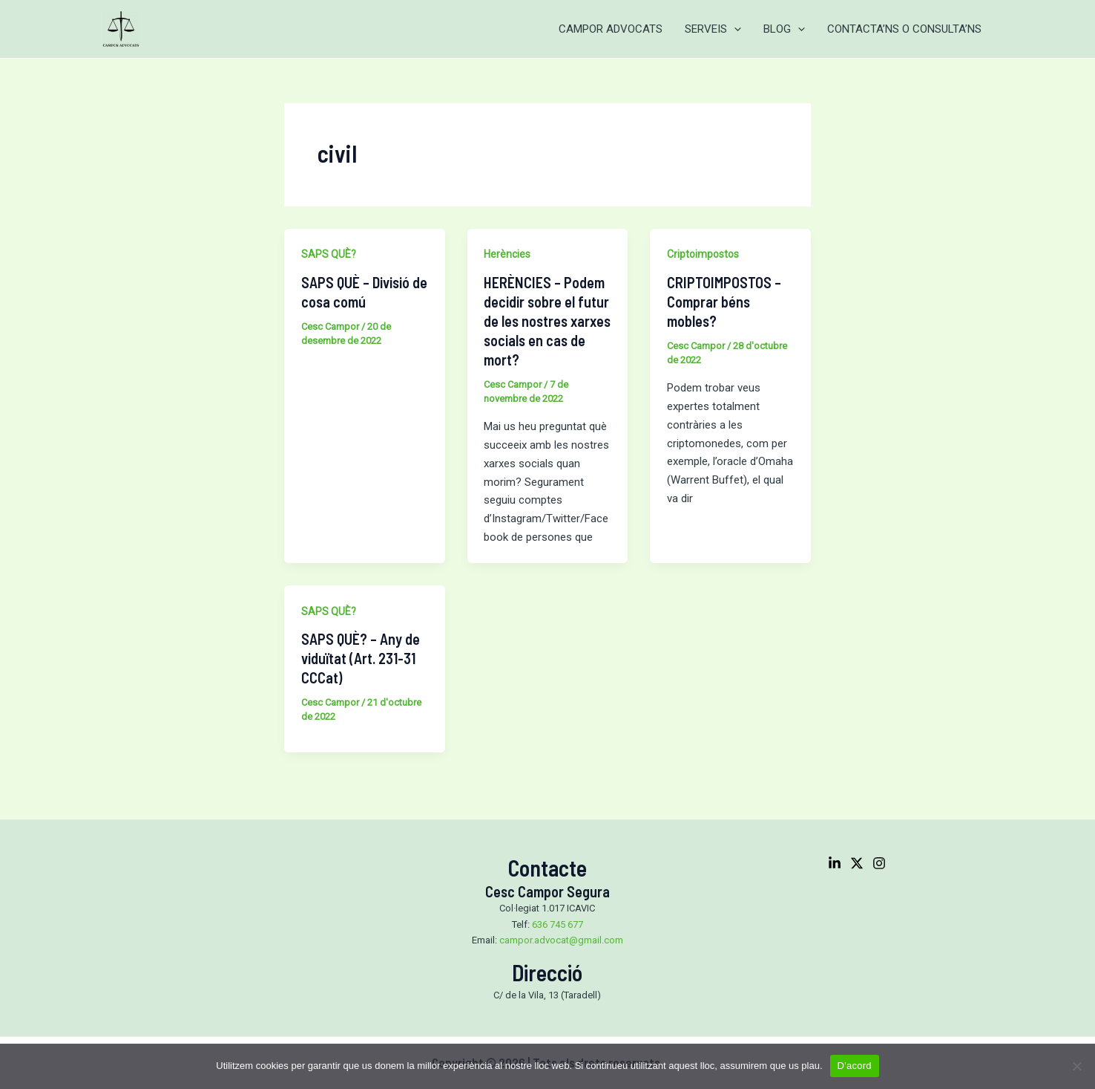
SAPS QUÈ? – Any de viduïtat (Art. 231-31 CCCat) (360, 658)
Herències (507, 254)
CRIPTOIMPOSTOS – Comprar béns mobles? (724, 301)
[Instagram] (879, 863)
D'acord (855, 1065)
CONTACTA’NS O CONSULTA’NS (904, 29)
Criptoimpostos (703, 254)
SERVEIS (713, 29)
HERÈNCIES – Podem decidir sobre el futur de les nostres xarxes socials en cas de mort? (547, 320)
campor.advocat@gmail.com (561, 940)
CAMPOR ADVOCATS (610, 29)
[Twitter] (857, 863)
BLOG (784, 29)
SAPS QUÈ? (328, 254)
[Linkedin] (834, 863)
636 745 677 (557, 924)
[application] (734, 29)
